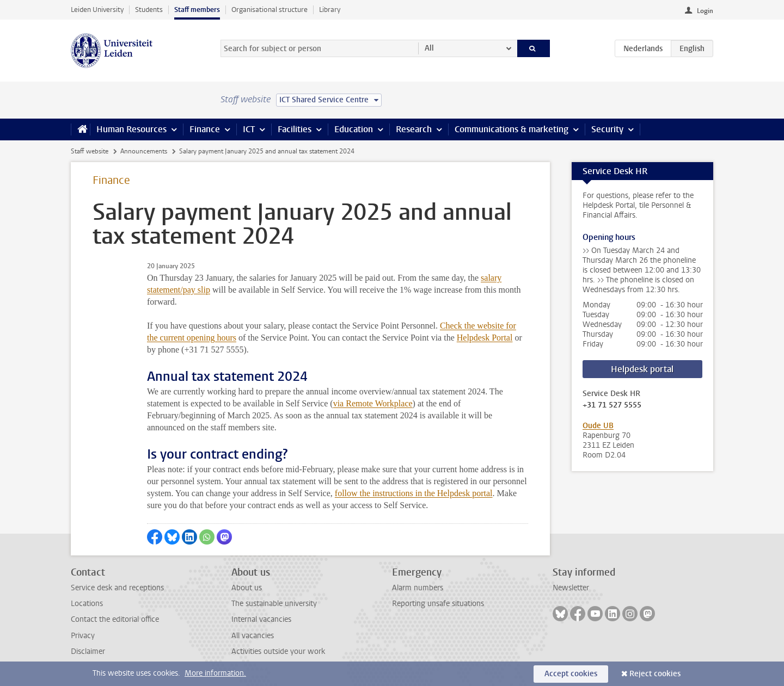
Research (414, 129)
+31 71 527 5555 (612, 405)
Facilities (294, 129)
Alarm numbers (417, 588)
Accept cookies (570, 674)
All (429, 48)
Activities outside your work (278, 651)
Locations (87, 603)
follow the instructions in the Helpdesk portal (414, 493)
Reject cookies (655, 674)
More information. (215, 673)
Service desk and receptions (117, 588)
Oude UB (598, 426)
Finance (204, 129)
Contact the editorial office (115, 619)
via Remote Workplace (373, 403)
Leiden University (97, 9)
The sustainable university (274, 603)
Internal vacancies (261, 619)
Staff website (89, 151)
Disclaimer (88, 651)
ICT (249, 129)
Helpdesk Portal (485, 337)
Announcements (143, 151)
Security (607, 129)
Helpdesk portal (642, 369)
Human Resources (131, 129)
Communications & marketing (511, 129)
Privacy (83, 636)
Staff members (197, 9)
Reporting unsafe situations (438, 603)
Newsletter (571, 588)
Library (329, 9)
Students (149, 9)
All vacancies (252, 636)
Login (705, 11)
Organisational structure (269, 9)
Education (353, 129)
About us (246, 588)
